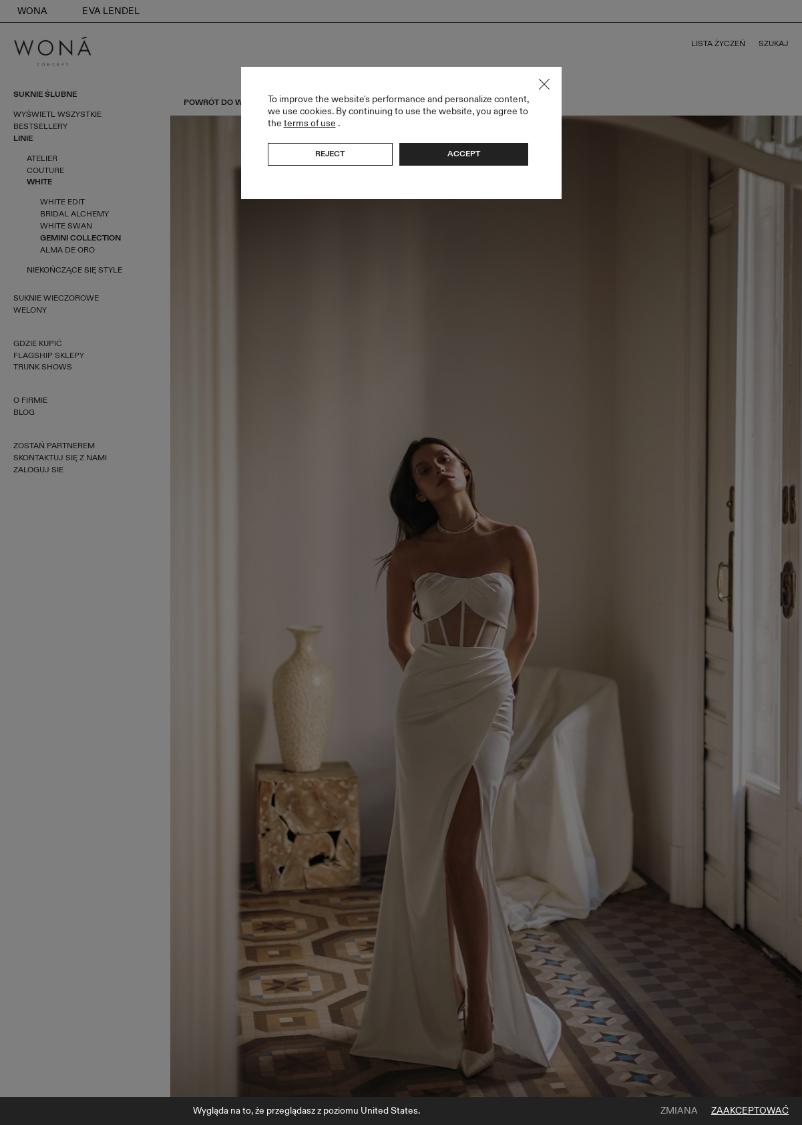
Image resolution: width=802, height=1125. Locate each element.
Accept (463, 153)
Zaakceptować (750, 1111)
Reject (330, 153)
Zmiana (679, 1111)
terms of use (310, 123)
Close (544, 84)
